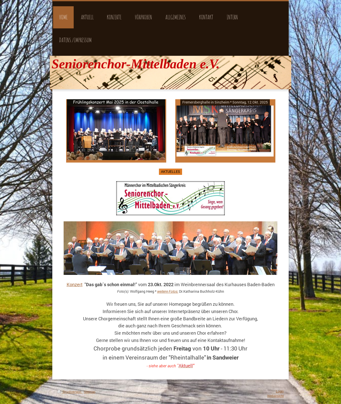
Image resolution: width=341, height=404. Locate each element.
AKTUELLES (170, 171)
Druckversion (69, 392)
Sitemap (89, 392)
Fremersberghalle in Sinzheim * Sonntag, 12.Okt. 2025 (225, 102)
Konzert (74, 284)
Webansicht (275, 396)
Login (280, 391)
